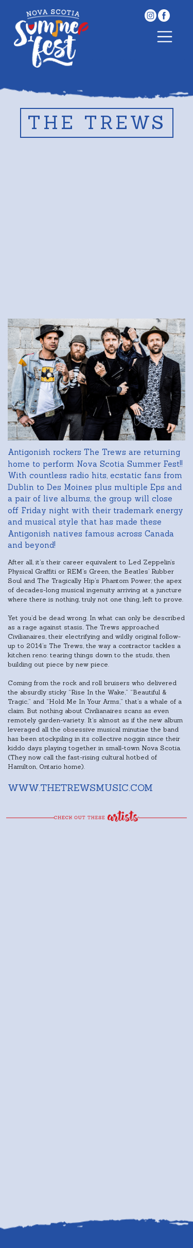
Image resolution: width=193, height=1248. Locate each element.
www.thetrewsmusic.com (80, 788)
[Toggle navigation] (164, 38)
